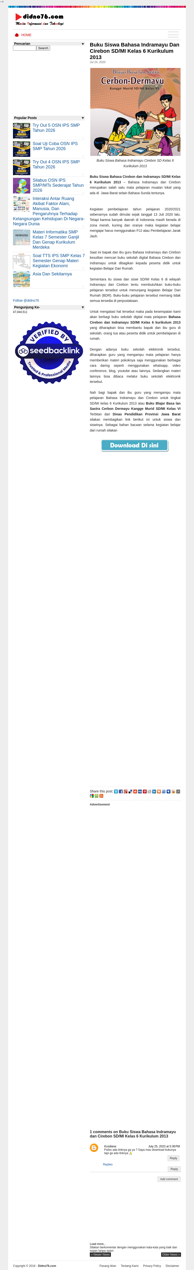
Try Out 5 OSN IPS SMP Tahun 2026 (56, 128)
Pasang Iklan (107, 1266)
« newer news (100, 1254)
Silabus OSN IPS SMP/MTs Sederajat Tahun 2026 (58, 185)
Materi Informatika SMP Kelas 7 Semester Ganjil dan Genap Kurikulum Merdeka (56, 240)
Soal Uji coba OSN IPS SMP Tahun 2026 (55, 146)
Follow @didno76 (26, 300)
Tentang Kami (129, 1266)
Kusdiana (110, 1146)
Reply (173, 1158)
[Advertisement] (135, 627)
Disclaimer (172, 1266)
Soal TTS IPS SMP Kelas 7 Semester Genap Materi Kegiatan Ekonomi (59, 260)
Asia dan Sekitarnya (52, 274)
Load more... (98, 1244)
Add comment (169, 1179)
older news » (171, 1254)
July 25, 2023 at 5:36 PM (164, 1146)
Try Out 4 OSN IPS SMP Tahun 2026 (56, 164)
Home (26, 35)
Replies (108, 1164)
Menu (173, 35)
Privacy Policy (152, 1266)
